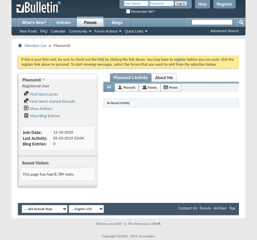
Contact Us (187, 208)
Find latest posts (41, 94)
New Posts (28, 31)
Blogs (117, 22)
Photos (173, 87)
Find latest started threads (49, 101)
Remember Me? (140, 11)
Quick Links (134, 31)
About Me (164, 77)
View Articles (38, 108)
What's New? (34, 22)
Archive (220, 208)
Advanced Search (224, 31)
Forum (90, 22)
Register (224, 4)
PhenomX (129, 87)
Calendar (58, 31)
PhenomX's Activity (131, 77)
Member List (35, 45)
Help (202, 4)
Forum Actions (106, 31)
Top (232, 208)
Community (78, 31)
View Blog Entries (42, 115)
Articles (63, 22)
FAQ (44, 31)
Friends (152, 87)
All (109, 87)
